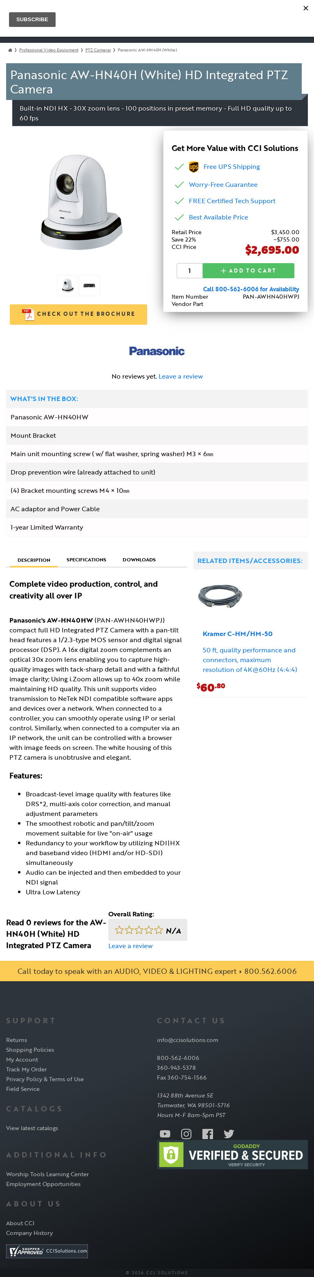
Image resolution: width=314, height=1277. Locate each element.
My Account (22, 1059)
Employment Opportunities (43, 1183)
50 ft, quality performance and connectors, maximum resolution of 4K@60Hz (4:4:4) (250, 659)
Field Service (23, 1088)
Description (34, 559)
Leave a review (181, 376)
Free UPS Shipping (224, 166)
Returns (16, 1039)
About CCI (20, 1223)
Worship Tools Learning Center (47, 1174)
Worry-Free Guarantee (223, 184)
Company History (29, 1232)
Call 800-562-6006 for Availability (251, 288)
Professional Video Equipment (48, 50)
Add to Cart (248, 270)
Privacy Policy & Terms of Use (45, 1079)
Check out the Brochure (78, 314)
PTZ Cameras (98, 50)
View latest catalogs (32, 1128)
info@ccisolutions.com (187, 1039)
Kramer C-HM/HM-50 (238, 633)
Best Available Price (218, 217)
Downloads (139, 559)
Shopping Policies (30, 1049)
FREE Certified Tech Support (232, 201)
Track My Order (26, 1069)
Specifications (86, 559)
